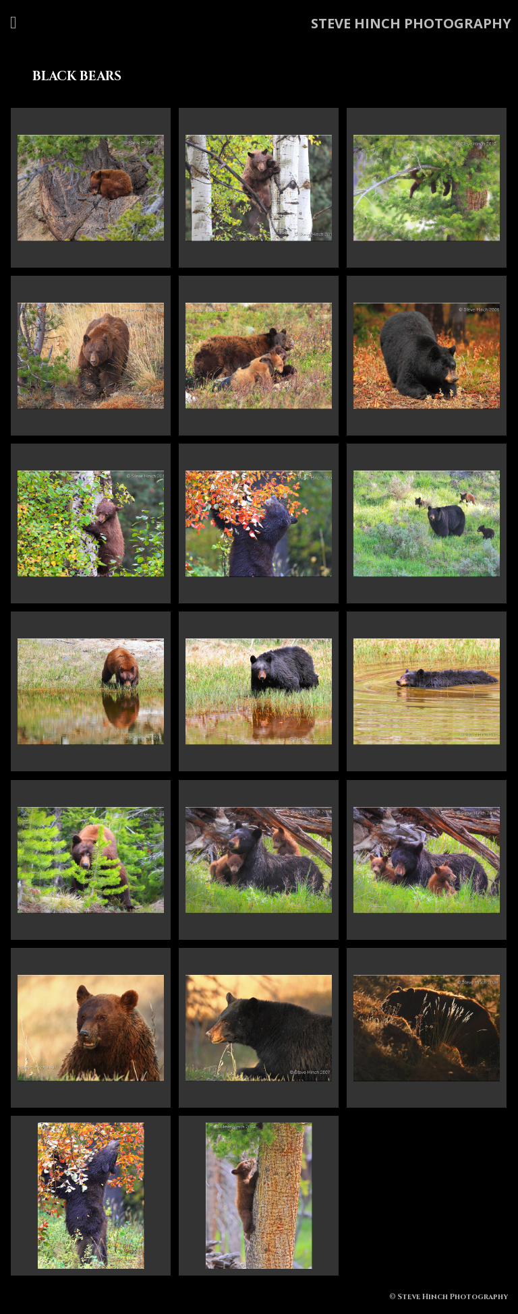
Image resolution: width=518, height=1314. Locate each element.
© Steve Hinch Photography (448, 1297)
